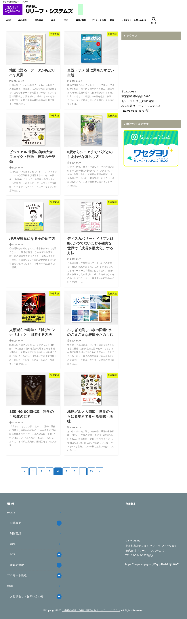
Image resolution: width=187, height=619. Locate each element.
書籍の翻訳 (81, 20)
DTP (66, 20)
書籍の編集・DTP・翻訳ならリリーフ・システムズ (91, 610)
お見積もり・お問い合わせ (133, 20)
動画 (112, 20)
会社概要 (22, 20)
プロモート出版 (98, 20)
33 (91, 471)
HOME (8, 20)
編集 (53, 20)
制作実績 (39, 20)
